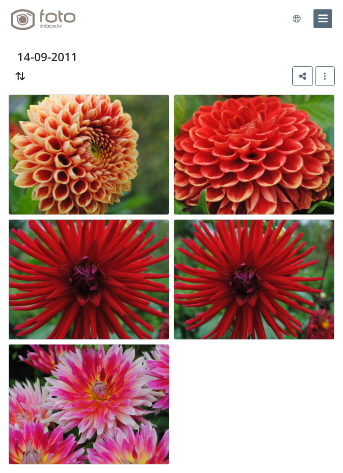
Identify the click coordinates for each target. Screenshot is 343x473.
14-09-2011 (47, 57)
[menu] (322, 18)
